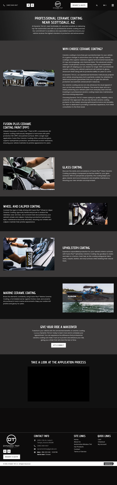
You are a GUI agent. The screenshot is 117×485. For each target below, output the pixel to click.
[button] (28, 5)
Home (76, 439)
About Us (77, 442)
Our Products (79, 447)
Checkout (101, 442)
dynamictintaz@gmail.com (47, 449)
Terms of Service (80, 452)
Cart (99, 439)
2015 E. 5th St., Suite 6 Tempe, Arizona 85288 (45, 441)
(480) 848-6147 (12, 5)
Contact (77, 449)
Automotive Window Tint (83, 444)
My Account (102, 444)
